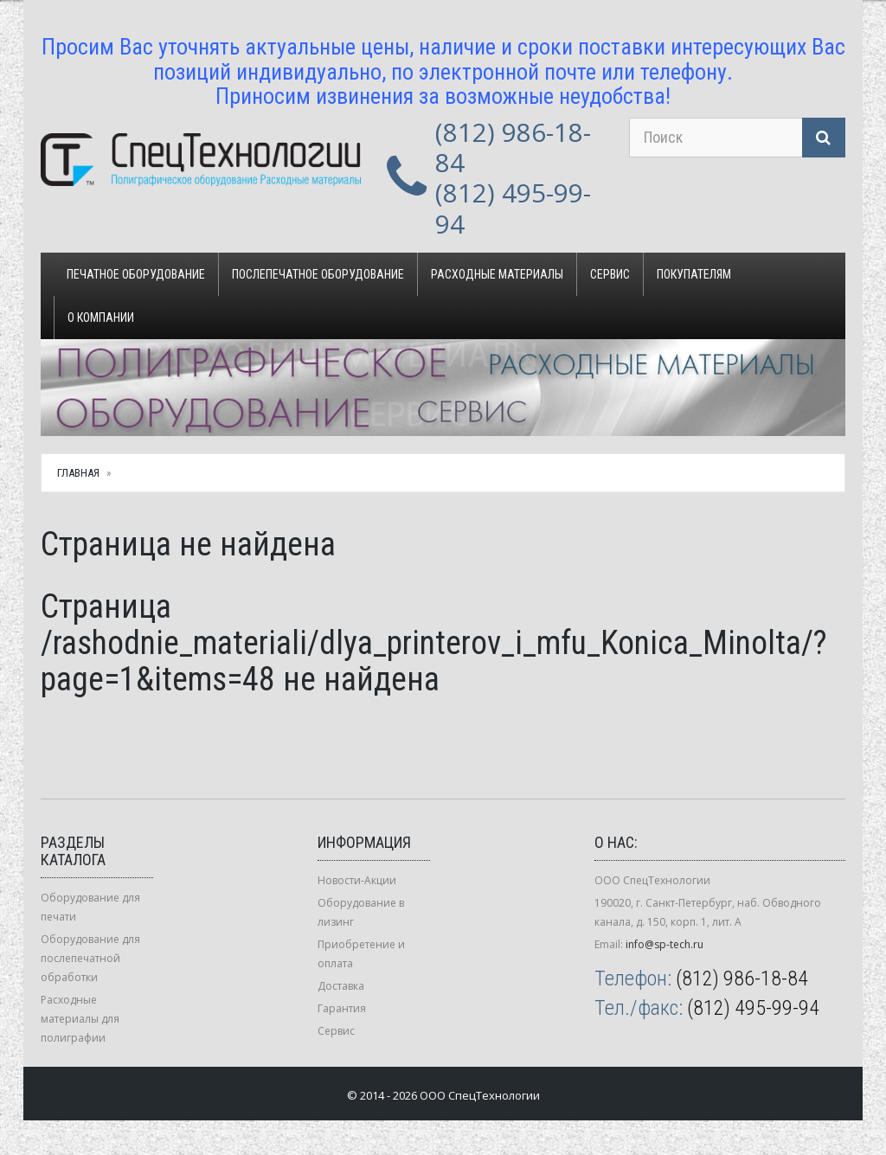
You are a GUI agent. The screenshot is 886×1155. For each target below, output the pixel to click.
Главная (78, 472)
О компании (100, 317)
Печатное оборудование (136, 274)
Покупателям (694, 274)
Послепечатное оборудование (318, 274)
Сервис (610, 274)
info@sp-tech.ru (664, 944)
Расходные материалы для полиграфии (80, 1018)
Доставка (341, 986)
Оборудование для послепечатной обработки (90, 958)
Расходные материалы (497, 274)
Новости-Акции (357, 880)
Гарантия (342, 1008)
